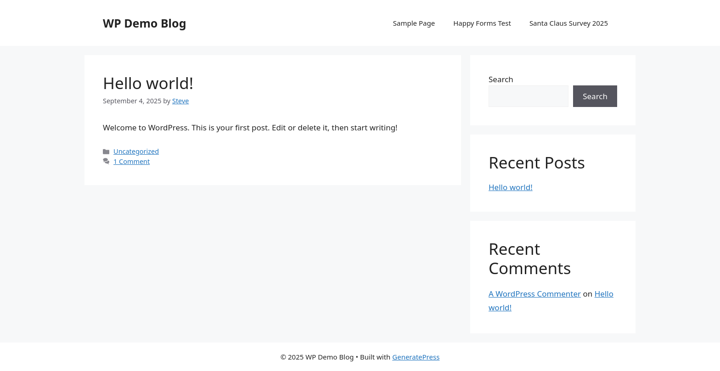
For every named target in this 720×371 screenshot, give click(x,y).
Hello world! (148, 83)
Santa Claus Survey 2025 (568, 23)
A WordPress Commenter (535, 293)
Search (501, 79)
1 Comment (131, 161)
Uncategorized (136, 151)
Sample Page (414, 23)
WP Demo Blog (144, 23)
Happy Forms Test (482, 23)
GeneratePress (415, 356)
